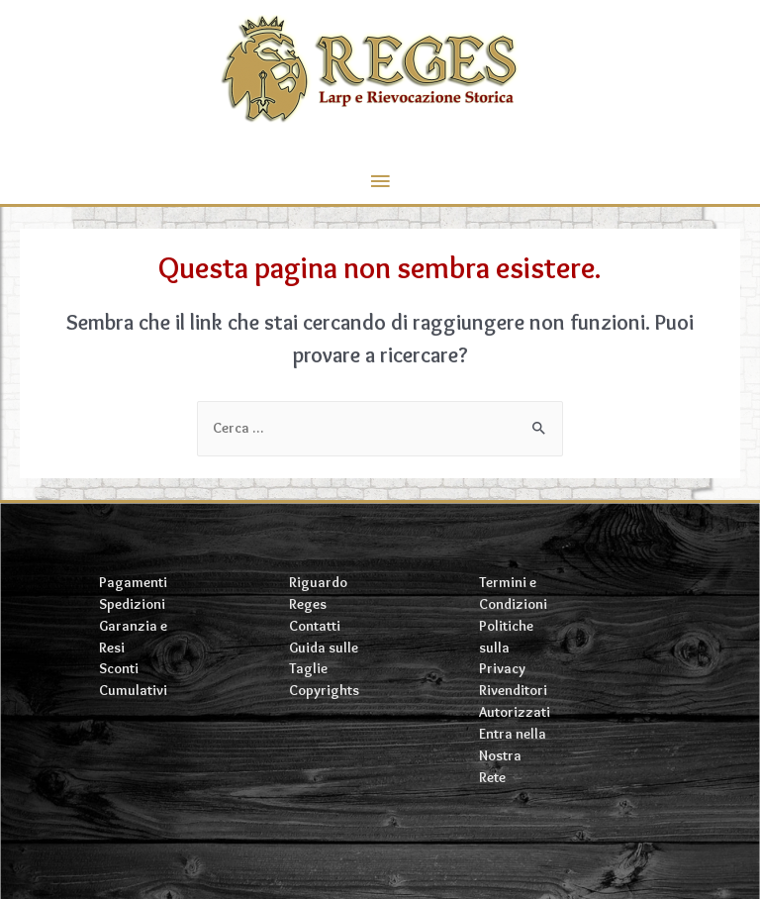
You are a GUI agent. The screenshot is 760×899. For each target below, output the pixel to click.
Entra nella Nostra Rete (512, 755)
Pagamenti (133, 582)
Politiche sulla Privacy (506, 647)
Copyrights (324, 690)
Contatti (314, 626)
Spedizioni (132, 604)
